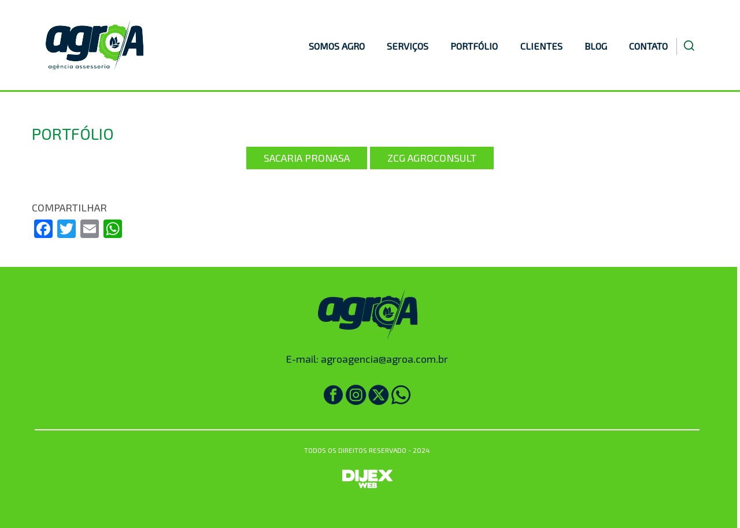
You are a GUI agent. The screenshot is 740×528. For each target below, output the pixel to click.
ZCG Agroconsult (431, 157)
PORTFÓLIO (474, 45)
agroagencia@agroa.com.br (384, 358)
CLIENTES (541, 45)
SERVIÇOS (407, 45)
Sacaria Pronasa (307, 157)
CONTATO (648, 45)
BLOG (595, 45)
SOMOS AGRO (337, 45)
